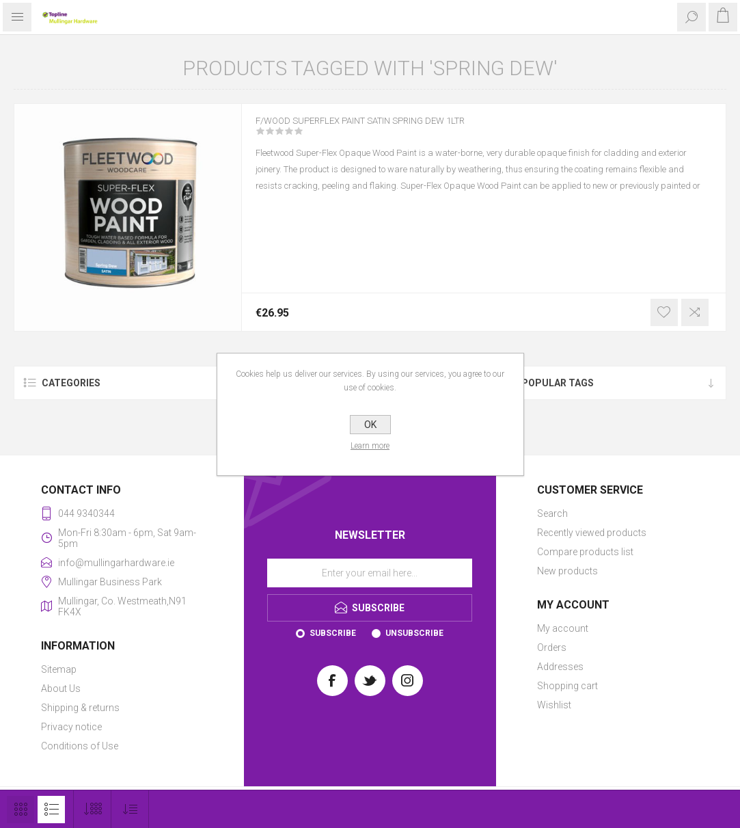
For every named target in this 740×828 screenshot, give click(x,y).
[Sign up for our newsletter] (369, 573)
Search (552, 513)
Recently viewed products (591, 532)
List (51, 809)
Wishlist (554, 704)
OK (370, 424)
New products (567, 570)
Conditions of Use (79, 745)
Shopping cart (567, 685)
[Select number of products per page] (92, 809)
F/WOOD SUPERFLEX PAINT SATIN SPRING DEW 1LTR (391, 129)
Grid (20, 809)
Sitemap (59, 669)
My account (562, 628)
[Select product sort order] (130, 809)
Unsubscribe (414, 633)
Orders (551, 647)
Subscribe (333, 633)
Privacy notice (71, 726)
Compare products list (585, 551)
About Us (61, 688)
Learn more (370, 446)
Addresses (560, 666)
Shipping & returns (80, 707)
